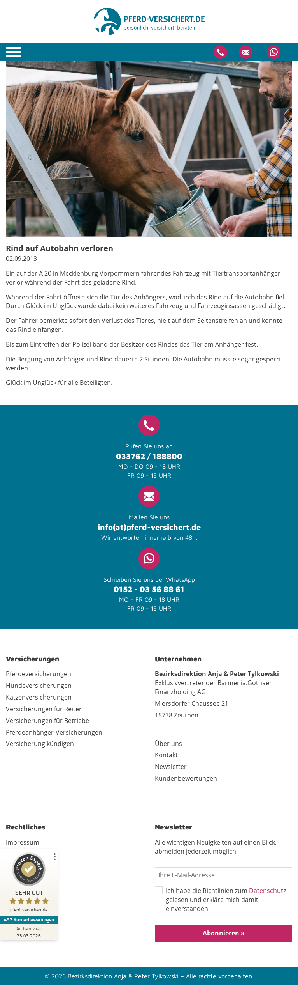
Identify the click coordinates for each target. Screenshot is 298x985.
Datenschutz (267, 890)
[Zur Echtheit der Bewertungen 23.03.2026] (29, 932)
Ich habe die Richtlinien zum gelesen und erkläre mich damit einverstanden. (220, 899)
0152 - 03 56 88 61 (149, 589)
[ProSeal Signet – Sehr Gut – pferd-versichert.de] (29, 884)
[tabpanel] (149, 149)
